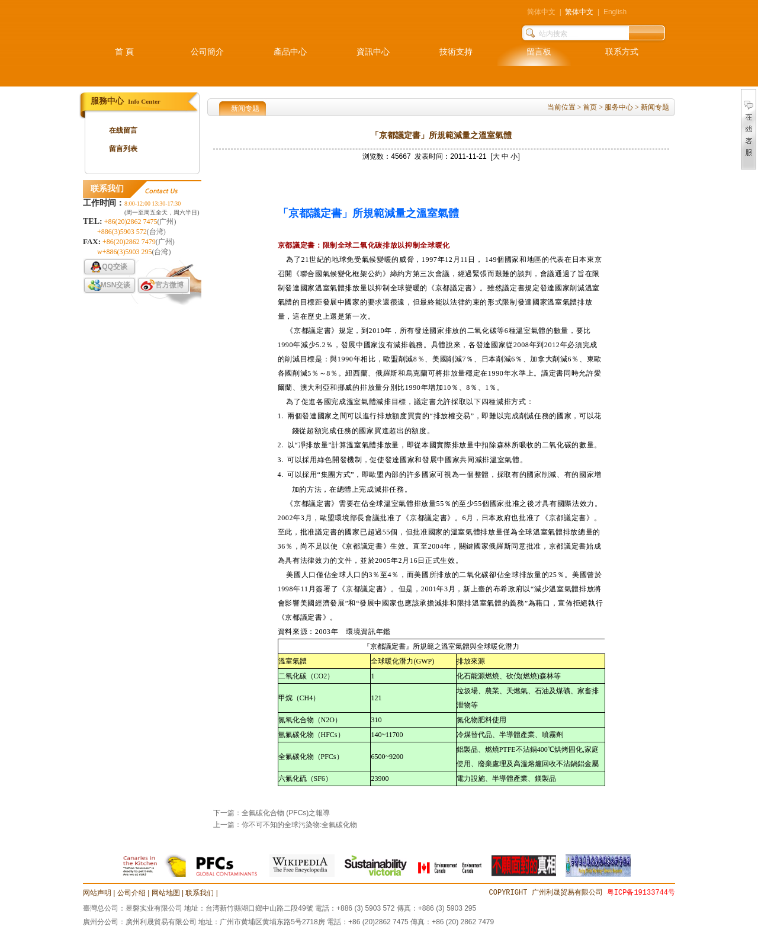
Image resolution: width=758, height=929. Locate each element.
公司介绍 (131, 893)
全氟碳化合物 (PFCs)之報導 (286, 813)
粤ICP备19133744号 (641, 893)
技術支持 (456, 51)
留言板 (538, 51)
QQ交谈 (114, 266)
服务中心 (619, 107)
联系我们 (199, 893)
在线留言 (123, 130)
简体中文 (541, 12)
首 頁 (124, 51)
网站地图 (166, 893)
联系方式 (621, 51)
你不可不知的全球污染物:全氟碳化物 (299, 825)
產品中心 (290, 51)
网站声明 (97, 893)
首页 (590, 107)
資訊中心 (373, 51)
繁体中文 (579, 12)
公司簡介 (207, 51)
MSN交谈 (116, 285)
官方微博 (169, 285)
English (615, 12)
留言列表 (123, 149)
